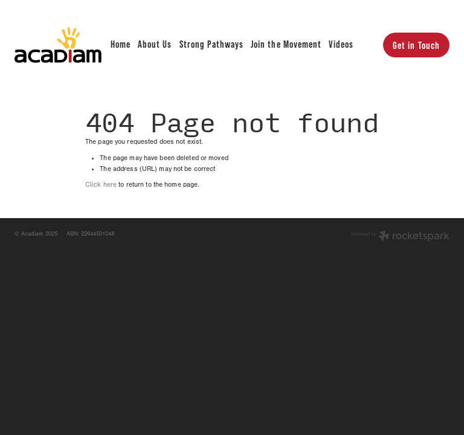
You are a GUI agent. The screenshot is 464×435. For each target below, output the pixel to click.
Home (120, 44)
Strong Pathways (211, 44)
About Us (155, 44)
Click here (101, 184)
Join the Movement (286, 44)
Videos (341, 44)
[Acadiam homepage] (58, 44)
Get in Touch (416, 45)
